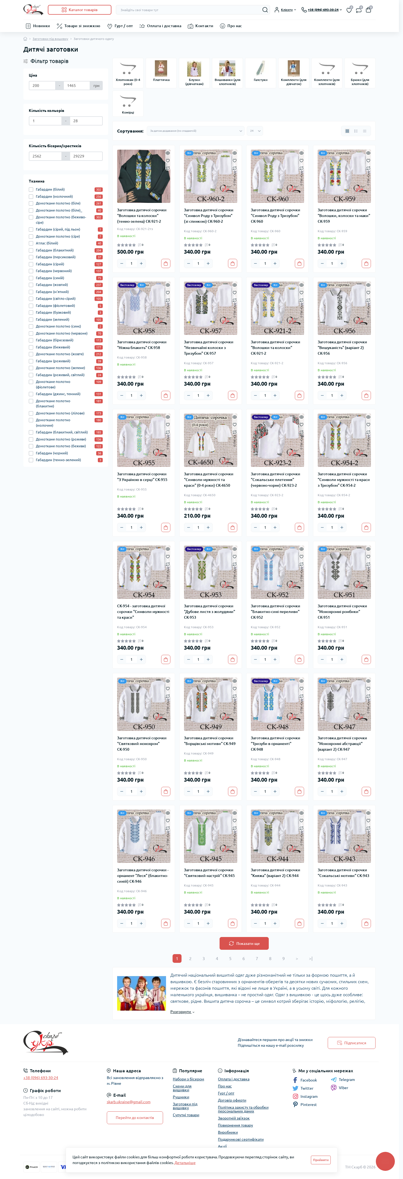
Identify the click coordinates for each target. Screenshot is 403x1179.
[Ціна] (42, 85)
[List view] (356, 131)
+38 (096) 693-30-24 (40, 1078)
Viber (339, 1088)
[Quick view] (168, 152)
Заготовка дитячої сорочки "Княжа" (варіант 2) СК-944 (275, 873)
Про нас (234, 26)
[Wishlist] (168, 160)
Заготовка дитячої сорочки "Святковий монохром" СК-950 (142, 744)
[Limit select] (255, 131)
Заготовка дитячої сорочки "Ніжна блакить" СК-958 (142, 345)
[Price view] (364, 131)
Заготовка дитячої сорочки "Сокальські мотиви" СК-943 (343, 873)
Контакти (204, 26)
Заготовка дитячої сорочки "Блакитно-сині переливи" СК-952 (275, 612)
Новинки (41, 26)
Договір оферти (232, 1100)
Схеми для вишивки (182, 1088)
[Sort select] (196, 131)
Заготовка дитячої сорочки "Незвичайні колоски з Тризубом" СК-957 (208, 348)
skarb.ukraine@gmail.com (129, 1102)
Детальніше (185, 1163)
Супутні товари (186, 1115)
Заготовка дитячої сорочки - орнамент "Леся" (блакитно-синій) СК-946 (142, 876)
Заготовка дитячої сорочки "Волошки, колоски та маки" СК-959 (344, 216)
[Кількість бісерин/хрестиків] (45, 156)
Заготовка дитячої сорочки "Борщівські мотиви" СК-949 (210, 741)
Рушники (181, 1097)
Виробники (228, 1132)
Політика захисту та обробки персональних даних (243, 1109)
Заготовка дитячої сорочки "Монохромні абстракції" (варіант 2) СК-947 (342, 744)
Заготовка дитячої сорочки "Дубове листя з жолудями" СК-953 (209, 612)
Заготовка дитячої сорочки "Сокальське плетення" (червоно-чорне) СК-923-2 (275, 480)
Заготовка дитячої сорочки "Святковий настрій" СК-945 (209, 873)
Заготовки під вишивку (50, 38)
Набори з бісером (188, 1079)
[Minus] (121, 263)
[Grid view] (347, 131)
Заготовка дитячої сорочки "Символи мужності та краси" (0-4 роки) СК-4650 (208, 480)
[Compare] (168, 168)
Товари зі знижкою (82, 26)
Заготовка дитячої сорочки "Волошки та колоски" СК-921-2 (275, 348)
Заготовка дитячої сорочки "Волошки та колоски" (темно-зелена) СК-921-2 (142, 216)
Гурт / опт (124, 26)
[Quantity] (131, 263)
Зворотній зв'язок (234, 1118)
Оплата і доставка (164, 26)
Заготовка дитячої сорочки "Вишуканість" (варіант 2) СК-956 (342, 348)
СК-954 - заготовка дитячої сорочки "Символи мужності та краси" (143, 612)
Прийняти (321, 1160)
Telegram (343, 1079)
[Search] (265, 9)
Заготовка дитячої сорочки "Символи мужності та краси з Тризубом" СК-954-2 (344, 480)
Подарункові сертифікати (241, 1139)
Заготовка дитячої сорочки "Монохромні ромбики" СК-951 (342, 612)
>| (311, 958)
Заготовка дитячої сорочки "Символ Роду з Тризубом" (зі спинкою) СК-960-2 (208, 216)
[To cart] (165, 263)
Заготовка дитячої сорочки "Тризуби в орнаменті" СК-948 (275, 744)
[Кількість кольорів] (45, 120)
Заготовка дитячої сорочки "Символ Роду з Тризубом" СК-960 (275, 216)
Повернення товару (235, 1125)
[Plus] (141, 263)
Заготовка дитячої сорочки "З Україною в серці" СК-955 (142, 477)
